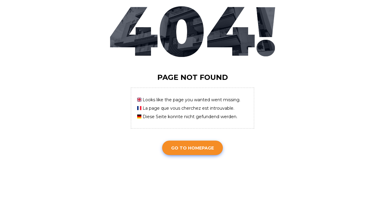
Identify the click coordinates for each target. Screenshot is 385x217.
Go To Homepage (192, 147)
